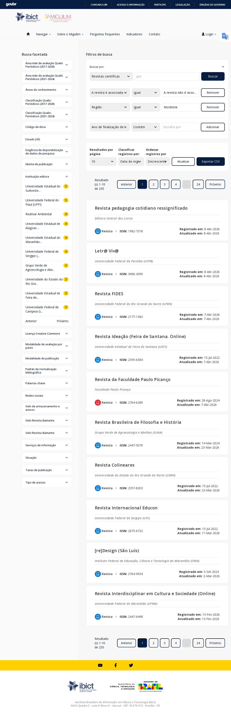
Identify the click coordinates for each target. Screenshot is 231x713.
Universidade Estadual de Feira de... (42, 295)
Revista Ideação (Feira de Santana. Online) (140, 336)
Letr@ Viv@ (107, 251)
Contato (154, 34)
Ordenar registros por (156, 152)
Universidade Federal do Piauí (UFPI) (42, 202)
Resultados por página (101, 152)
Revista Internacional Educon (126, 508)
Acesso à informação (131, 4)
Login (209, 34)
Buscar (212, 76)
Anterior (31, 321)
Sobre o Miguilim (70, 34)
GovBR (11, 4)
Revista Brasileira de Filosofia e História (138, 422)
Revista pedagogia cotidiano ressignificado (141, 208)
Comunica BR (99, 4)
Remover (213, 92)
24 (198, 184)
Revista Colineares (115, 465)
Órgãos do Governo (212, 4)
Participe (160, 4)
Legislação (183, 4)
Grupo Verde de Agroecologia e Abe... (40, 267)
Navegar (43, 34)
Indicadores (134, 34)
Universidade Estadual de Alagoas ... (42, 226)
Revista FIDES (109, 293)
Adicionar (212, 127)
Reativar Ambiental (38, 214)
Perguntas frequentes (105, 34)
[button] (47, 65)
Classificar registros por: (129, 152)
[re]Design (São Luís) (117, 550)
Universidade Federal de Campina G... (42, 309)
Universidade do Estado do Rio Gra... (44, 281)
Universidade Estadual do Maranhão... (42, 240)
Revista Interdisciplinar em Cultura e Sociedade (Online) (155, 593)
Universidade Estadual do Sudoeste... (42, 188)
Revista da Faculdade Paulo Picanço (133, 379)
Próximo (215, 184)
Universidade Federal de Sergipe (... (42, 253)
